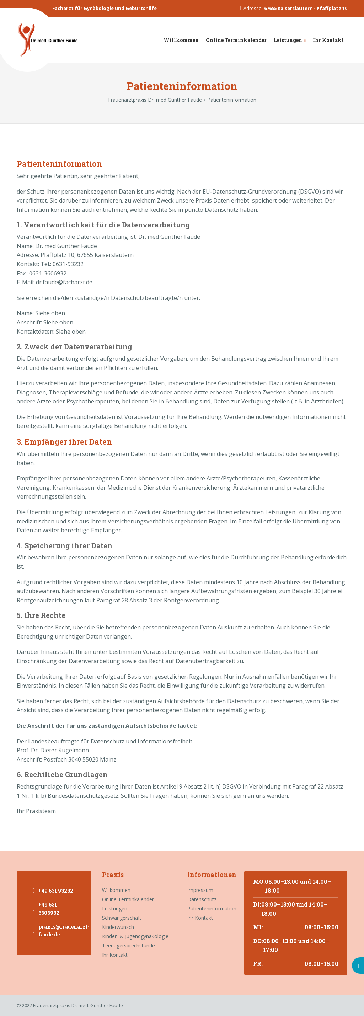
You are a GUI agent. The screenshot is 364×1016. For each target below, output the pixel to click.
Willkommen (181, 40)
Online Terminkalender (236, 40)
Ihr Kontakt (328, 40)
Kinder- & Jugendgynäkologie (135, 936)
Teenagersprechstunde (128, 945)
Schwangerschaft (121, 917)
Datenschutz (201, 899)
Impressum (200, 890)
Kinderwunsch (118, 927)
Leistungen (288, 40)
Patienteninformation (210, 908)
